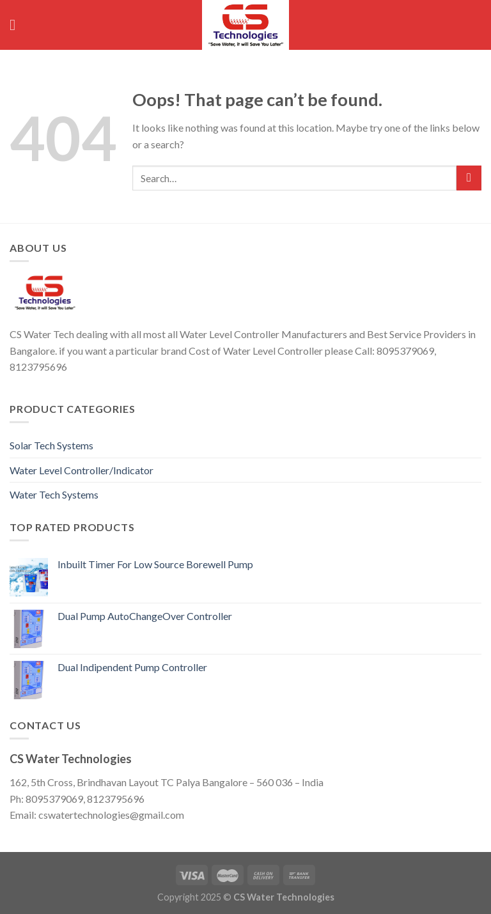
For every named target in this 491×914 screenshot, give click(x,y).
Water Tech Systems (54, 494)
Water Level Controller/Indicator (81, 470)
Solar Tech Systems (51, 445)
